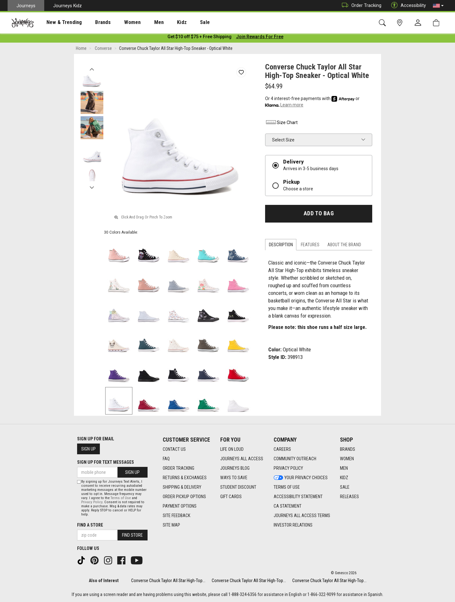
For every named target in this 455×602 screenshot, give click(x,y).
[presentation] (58, 22)
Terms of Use (121, 498)
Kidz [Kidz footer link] (344, 477)
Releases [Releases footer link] (349, 496)
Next (91, 187)
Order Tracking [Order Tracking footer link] (178, 468)
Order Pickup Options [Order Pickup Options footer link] (184, 496)
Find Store (132, 535)
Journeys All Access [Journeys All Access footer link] (241, 458)
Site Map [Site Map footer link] (171, 524)
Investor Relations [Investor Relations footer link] (293, 524)
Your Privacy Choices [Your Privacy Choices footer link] (301, 477)
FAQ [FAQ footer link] (166, 458)
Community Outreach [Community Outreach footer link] (295, 458)
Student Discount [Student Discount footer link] (238, 487)
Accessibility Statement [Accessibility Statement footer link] (298, 496)
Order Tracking (360, 5)
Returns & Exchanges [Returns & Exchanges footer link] (185, 477)
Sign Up (88, 448)
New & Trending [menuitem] (58, 22)
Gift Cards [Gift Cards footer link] (231, 496)
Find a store (90, 524)
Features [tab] (310, 245)
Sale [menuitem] (182, 22)
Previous (91, 69)
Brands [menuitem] (93, 22)
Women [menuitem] (119, 22)
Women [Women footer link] (347, 458)
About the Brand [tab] (344, 245)
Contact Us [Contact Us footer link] (174, 449)
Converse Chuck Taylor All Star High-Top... (168, 580)
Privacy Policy (91, 502)
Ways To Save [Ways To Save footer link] (233, 477)
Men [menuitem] (142, 22)
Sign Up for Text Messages (105, 462)
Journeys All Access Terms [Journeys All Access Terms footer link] (302, 515)
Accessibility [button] (407, 5)
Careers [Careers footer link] (282, 449)
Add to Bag (319, 215)
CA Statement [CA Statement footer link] (287, 506)
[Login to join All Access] (199, 38)
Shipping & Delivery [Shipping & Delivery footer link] (182, 487)
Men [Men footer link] (344, 468)
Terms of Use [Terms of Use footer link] (287, 487)
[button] (438, 5)
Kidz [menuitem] (162, 22)
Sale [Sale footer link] (344, 487)
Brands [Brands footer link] (347, 449)
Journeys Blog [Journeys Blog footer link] (235, 468)
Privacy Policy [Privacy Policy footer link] (288, 468)
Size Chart (281, 123)
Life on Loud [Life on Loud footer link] (232, 449)
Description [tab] (281, 245)
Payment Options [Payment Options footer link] (180, 506)
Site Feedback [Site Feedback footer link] (176, 515)
